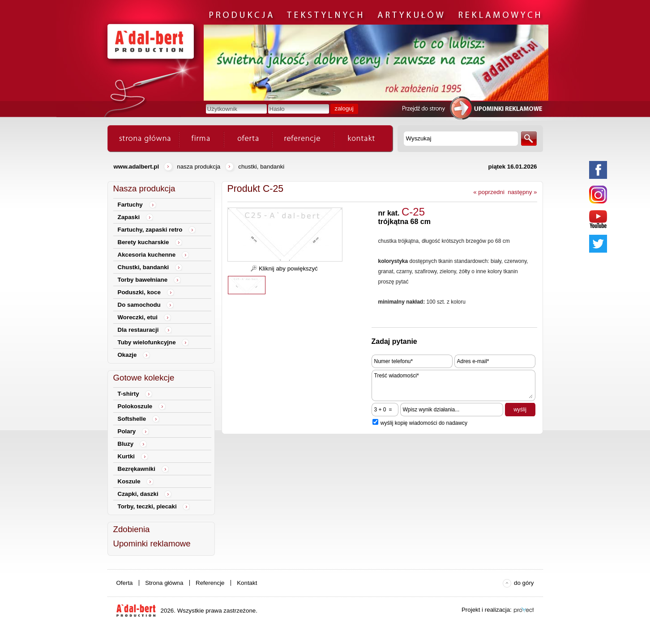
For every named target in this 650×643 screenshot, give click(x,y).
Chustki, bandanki (261, 166)
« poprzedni (489, 192)
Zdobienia (131, 529)
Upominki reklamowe (152, 543)
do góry (524, 583)
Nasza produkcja (198, 166)
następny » (522, 192)
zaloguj (344, 108)
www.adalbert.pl (136, 166)
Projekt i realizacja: (487, 609)
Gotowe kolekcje (144, 377)
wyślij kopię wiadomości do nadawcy (424, 423)
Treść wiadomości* (453, 385)
